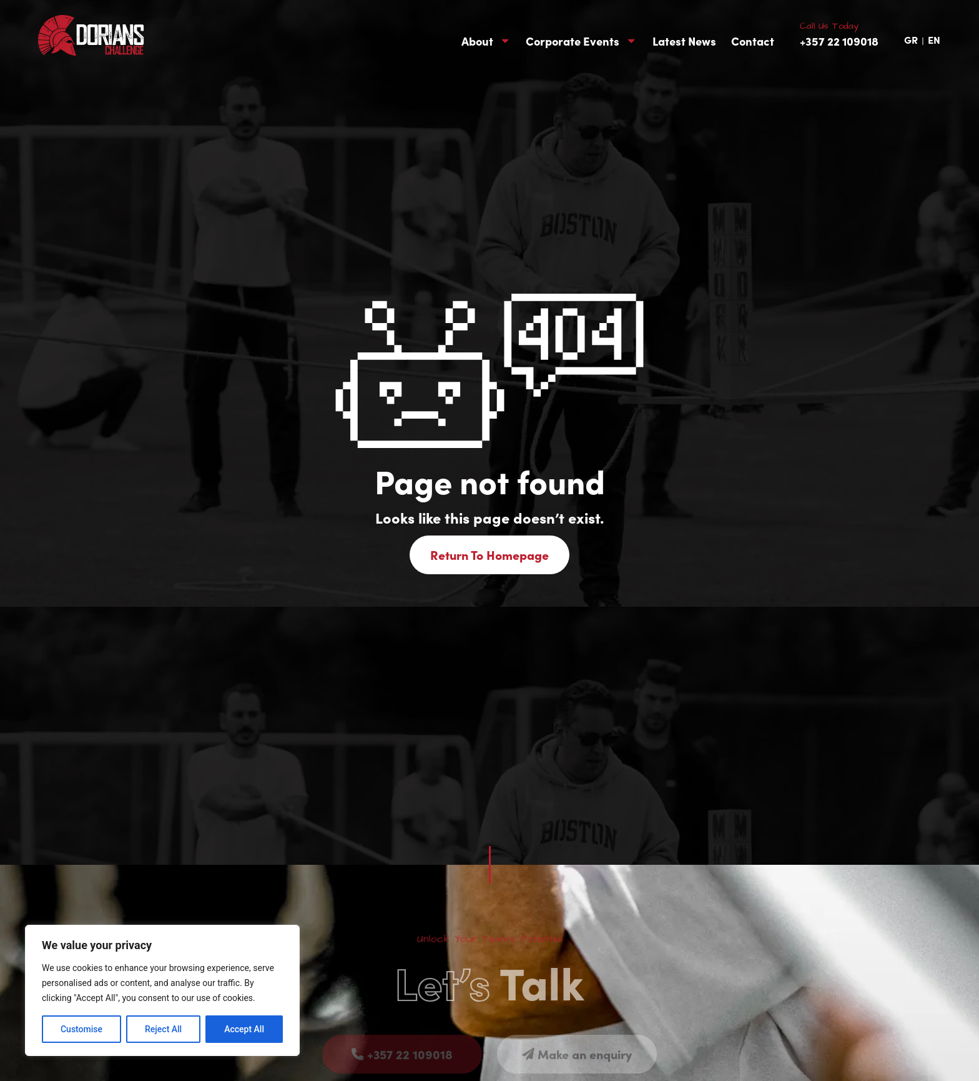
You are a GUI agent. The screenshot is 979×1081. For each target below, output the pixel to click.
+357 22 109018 (839, 40)
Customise (81, 1029)
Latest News (684, 41)
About (486, 41)
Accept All (244, 1029)
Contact (752, 41)
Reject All (163, 1029)
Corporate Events (581, 41)
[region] (162, 990)
